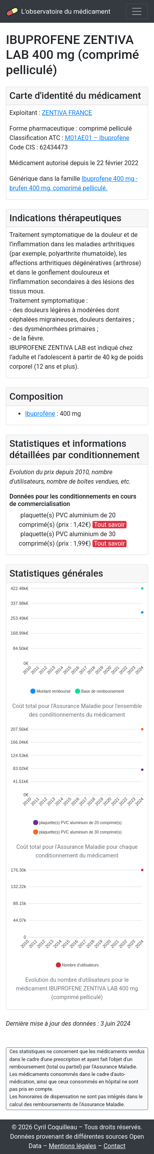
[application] (77, 640)
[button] (50, 691)
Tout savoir (109, 524)
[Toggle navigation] (137, 11)
